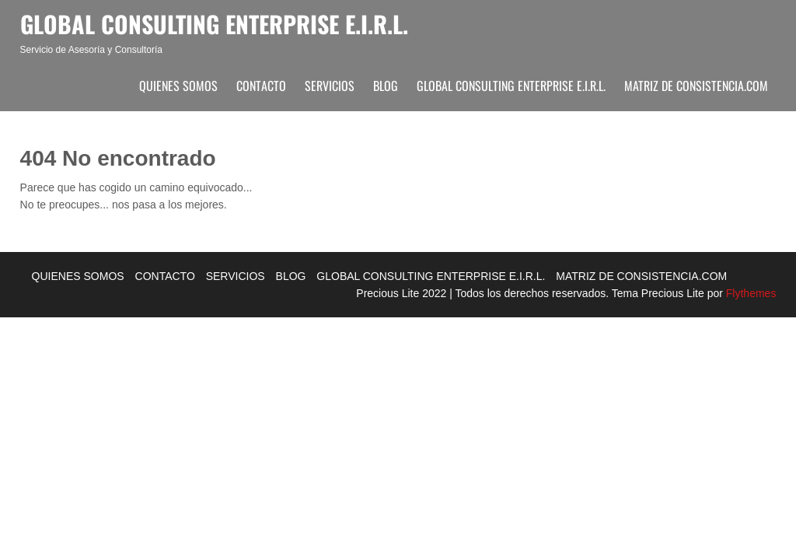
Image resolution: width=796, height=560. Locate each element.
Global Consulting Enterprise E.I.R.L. (214, 23)
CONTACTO (261, 85)
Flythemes (749, 293)
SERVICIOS (329, 85)
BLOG (385, 85)
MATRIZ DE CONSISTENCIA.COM (696, 85)
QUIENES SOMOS (178, 85)
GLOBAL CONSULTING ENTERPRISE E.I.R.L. (511, 85)
